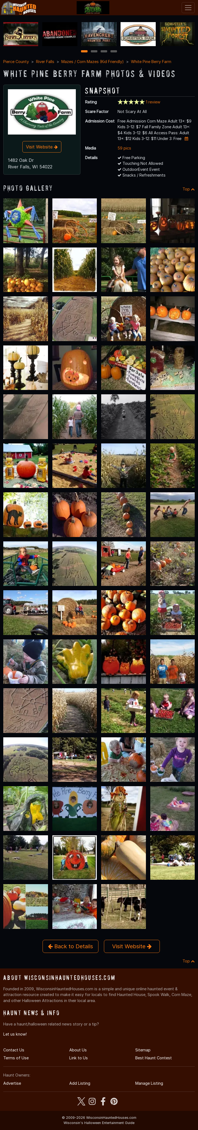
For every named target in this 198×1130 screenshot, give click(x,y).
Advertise (12, 1083)
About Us (78, 1050)
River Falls (45, 61)
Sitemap (143, 1050)
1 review (153, 102)
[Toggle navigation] (188, 7)
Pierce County (16, 61)
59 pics (124, 148)
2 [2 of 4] (94, 51)
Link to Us (78, 1058)
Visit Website (42, 147)
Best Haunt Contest (153, 1058)
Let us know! (15, 1034)
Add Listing (79, 1083)
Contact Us (13, 1050)
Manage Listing (149, 1083)
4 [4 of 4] (113, 51)
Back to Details (70, 946)
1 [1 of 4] (84, 51)
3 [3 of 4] (104, 51)
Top (188, 189)
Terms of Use (16, 1058)
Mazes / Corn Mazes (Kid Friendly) (92, 61)
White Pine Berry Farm (151, 61)
